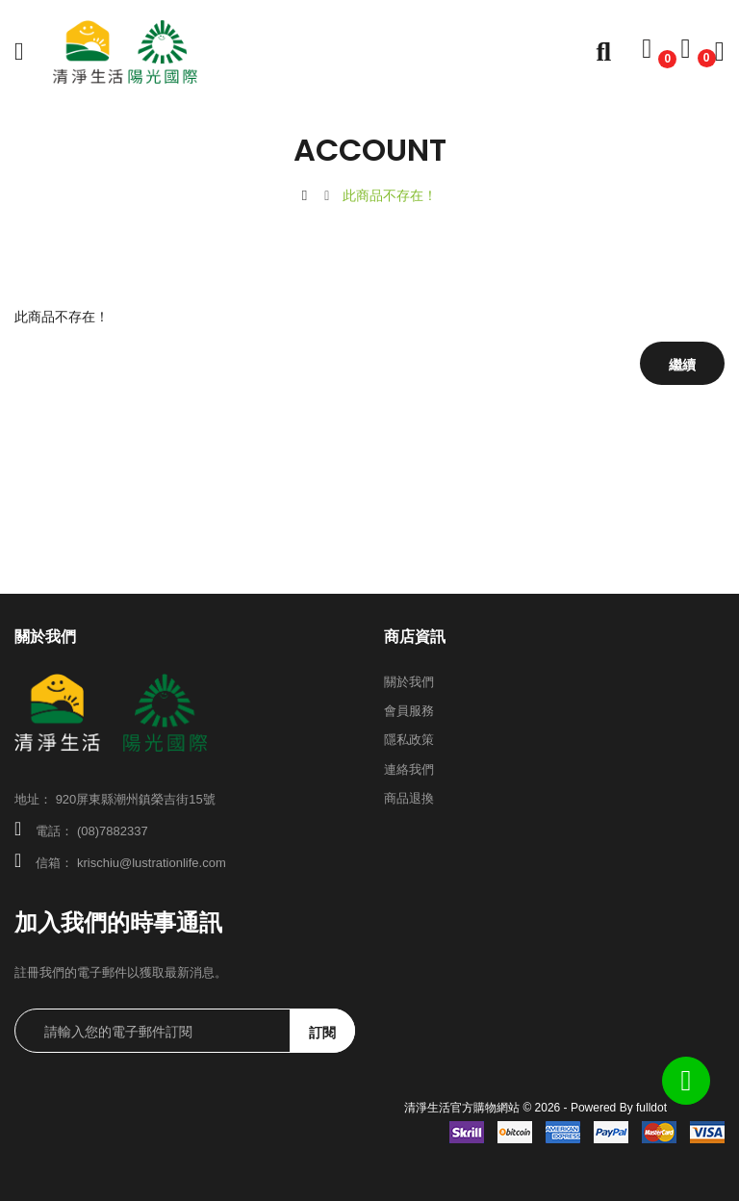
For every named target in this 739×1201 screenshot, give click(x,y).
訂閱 (322, 1032)
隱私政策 (409, 739)
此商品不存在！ (390, 195)
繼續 (682, 364)
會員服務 (409, 710)
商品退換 (409, 798)
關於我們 (409, 682)
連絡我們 (409, 769)
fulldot (651, 1107)
